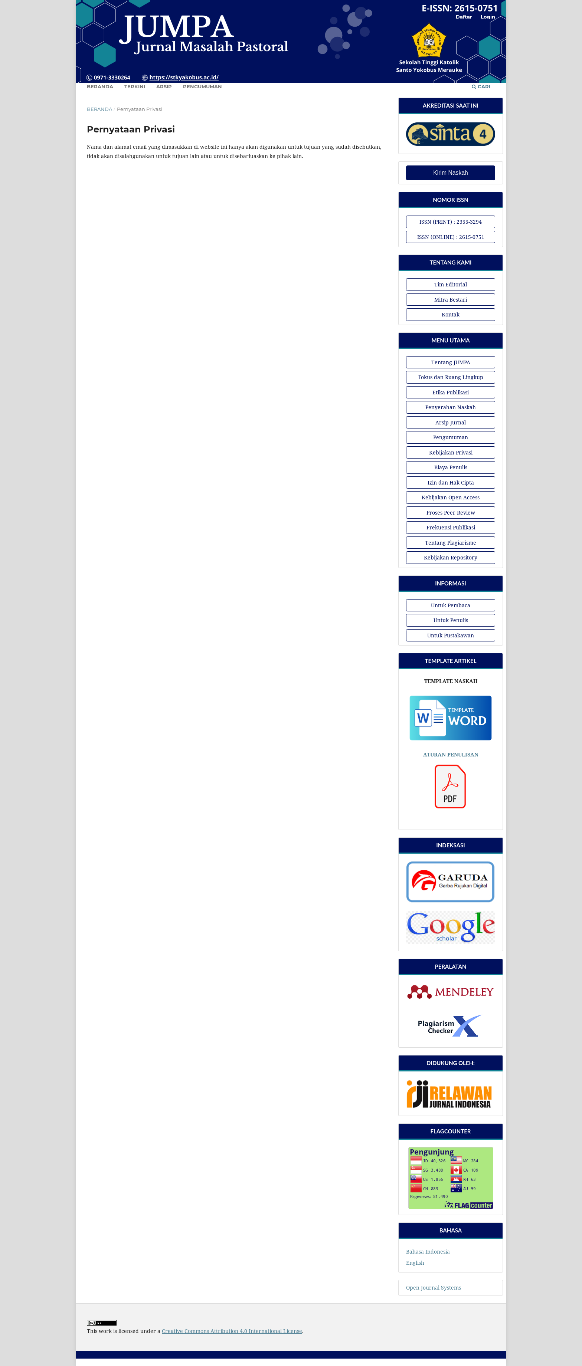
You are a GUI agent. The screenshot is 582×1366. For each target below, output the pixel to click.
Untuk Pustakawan (450, 635)
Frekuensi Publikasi (450, 527)
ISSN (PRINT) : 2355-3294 (450, 221)
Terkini (134, 86)
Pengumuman (202, 86)
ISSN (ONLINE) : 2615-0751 (450, 236)
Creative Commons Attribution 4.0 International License (232, 1330)
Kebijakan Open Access (451, 497)
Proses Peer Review (450, 512)
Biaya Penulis (450, 467)
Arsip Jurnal (450, 422)
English (415, 1262)
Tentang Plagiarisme (450, 542)
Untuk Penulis (451, 620)
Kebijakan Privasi (451, 452)
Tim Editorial (450, 284)
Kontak (451, 314)
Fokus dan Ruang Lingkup (450, 377)
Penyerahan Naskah (450, 407)
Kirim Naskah (450, 173)
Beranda (100, 86)
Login (488, 17)
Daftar (464, 17)
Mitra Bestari (450, 299)
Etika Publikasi (450, 392)
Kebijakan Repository (450, 557)
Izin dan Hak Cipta (451, 482)
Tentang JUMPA (450, 362)
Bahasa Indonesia (428, 1251)
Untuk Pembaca (450, 605)
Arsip (164, 86)
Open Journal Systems (433, 1287)
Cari (481, 86)
